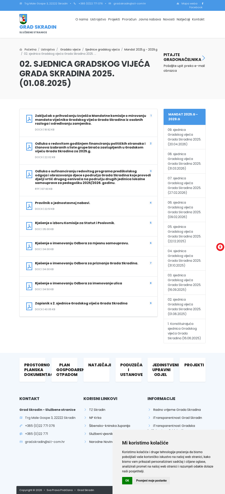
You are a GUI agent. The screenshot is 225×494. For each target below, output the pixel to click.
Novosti (169, 19)
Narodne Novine (98, 441)
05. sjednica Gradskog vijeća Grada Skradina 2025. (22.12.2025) (184, 233)
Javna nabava (150, 19)
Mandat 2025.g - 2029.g (140, 49)
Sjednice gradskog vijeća (102, 49)
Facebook (197, 5)
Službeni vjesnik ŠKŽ (101, 433)
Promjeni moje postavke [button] (151, 480)
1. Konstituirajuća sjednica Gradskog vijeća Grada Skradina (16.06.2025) (184, 330)
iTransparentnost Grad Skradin (175, 417)
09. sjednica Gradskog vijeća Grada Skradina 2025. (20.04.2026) (184, 136)
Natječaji (183, 19)
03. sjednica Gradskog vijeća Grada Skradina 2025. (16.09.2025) (184, 282)
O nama (81, 19)
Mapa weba (187, 3)
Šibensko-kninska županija (106, 425)
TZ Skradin (94, 409)
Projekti (114, 19)
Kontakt (198, 19)
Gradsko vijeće (70, 49)
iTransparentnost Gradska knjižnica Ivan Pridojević (171, 428)
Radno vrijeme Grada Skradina (174, 409)
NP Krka (92, 417)
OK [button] (127, 480)
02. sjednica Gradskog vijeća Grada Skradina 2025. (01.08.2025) (184, 306)
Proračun (129, 19)
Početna (27, 49)
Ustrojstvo (98, 19)
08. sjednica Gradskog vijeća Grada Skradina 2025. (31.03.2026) (184, 161)
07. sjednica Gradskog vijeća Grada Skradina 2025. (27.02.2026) (184, 185)
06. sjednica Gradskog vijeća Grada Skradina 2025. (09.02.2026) (184, 209)
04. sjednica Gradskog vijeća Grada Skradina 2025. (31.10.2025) (184, 258)
